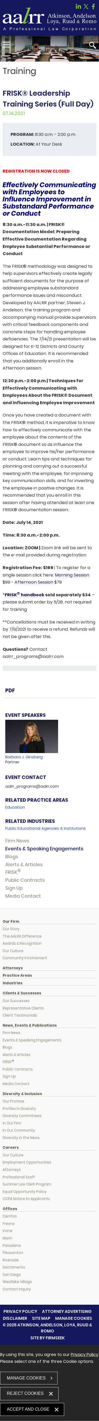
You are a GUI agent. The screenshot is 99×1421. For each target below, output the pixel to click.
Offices (10, 1209)
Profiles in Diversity (19, 1108)
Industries (12, 983)
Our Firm (11, 921)
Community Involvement (25, 958)
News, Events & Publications (30, 1025)
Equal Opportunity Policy (25, 1191)
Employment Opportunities (27, 1162)
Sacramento (14, 1267)
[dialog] (49, 1382)
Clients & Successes (22, 993)
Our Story (11, 928)
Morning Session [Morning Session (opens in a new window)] (72, 575)
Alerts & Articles (24, 864)
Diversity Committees (22, 1115)
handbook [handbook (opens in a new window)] (32, 595)
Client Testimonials (20, 1015)
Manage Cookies (73, 1318)
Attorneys (13, 968)
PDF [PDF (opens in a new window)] (10, 690)
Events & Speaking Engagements (44, 848)
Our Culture (13, 950)
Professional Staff (19, 1177)
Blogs (11, 856)
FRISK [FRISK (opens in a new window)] (11, 595)
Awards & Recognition (22, 943)
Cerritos (10, 1216)
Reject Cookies (25, 1393)
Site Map (41, 1318)
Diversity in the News (21, 1137)
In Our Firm (12, 1123)
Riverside (11, 1260)
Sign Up (14, 888)
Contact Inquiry (17, 1289)
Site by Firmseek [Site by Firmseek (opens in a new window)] (47, 1338)
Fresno (9, 1223)
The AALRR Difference (22, 936)
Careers (11, 1147)
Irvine (7, 1230)
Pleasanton (13, 1252)
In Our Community (19, 1130)
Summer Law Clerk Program (27, 1184)
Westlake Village (17, 1281)
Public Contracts (25, 880)
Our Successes (16, 1000)
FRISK (13, 872)
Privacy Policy (20, 1311)
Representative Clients (23, 1008)
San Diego (12, 1274)
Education (15, 807)
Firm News (17, 840)
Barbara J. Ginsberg (24, 757)
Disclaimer (15, 1318)
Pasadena (12, 1245)
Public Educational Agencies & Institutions (45, 828)
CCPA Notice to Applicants (26, 1198)
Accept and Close (28, 1409)
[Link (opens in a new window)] (78, 8)
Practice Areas (17, 975)
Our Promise (13, 1101)
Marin (7, 1238)
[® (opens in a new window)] (18, 595)
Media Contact (23, 896)
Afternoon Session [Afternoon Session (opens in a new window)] (34, 582)
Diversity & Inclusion (22, 1094)
